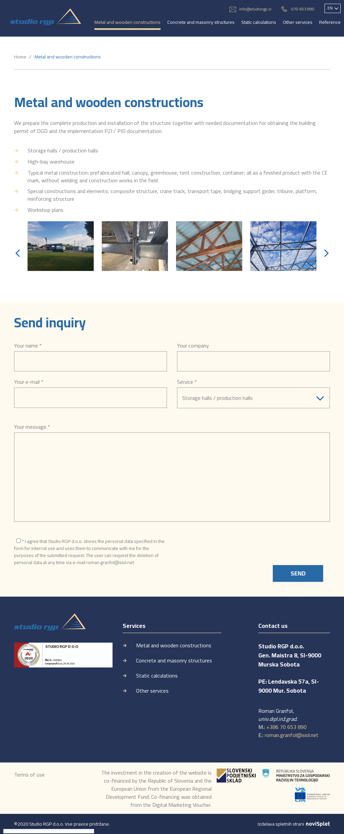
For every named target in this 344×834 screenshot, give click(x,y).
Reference (330, 22)
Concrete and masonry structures (200, 22)
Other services (297, 22)
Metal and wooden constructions (127, 22)
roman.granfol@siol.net (291, 735)
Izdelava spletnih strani (294, 824)
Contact (102, 39)
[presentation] (228, 552)
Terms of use (29, 775)
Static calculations (258, 22)
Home (20, 56)
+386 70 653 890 (286, 727)
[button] (17, 253)
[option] (60, 246)
